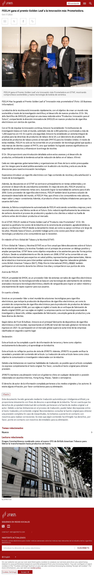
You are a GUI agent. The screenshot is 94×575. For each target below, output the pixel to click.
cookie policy (35, 568)
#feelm (6, 394)
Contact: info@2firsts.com (13, 532)
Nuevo (5, 432)
